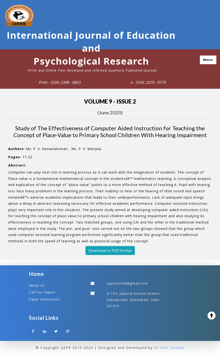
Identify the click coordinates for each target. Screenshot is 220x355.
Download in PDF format (110, 250)
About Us (37, 285)
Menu (208, 60)
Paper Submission (44, 299)
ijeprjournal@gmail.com (127, 283)
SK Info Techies (169, 348)
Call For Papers (42, 292)
